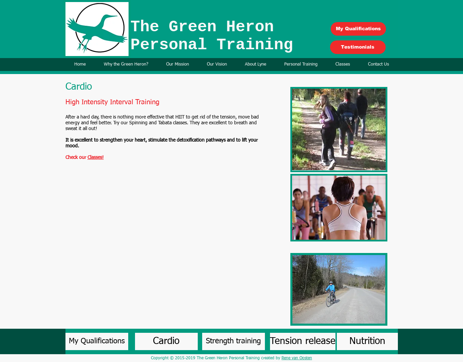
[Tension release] (302, 341)
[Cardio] (166, 341)
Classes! (96, 157)
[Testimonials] (358, 47)
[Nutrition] (367, 341)
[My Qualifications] (358, 29)
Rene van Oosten (297, 358)
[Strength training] (233, 341)
